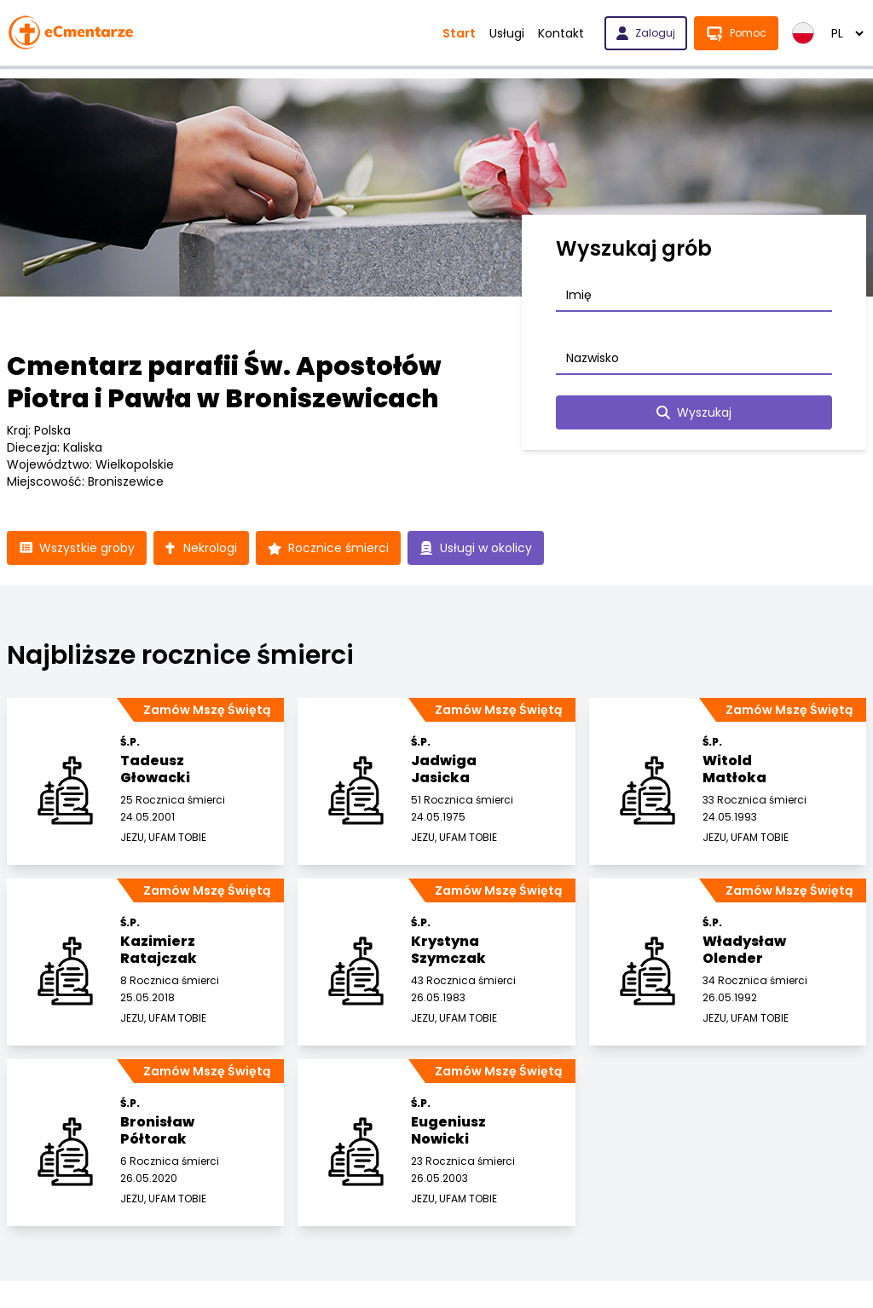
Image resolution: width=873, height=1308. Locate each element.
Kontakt (561, 33)
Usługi (506, 33)
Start (459, 33)
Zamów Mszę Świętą (206, 709)
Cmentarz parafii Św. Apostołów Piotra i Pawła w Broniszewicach (224, 383)
